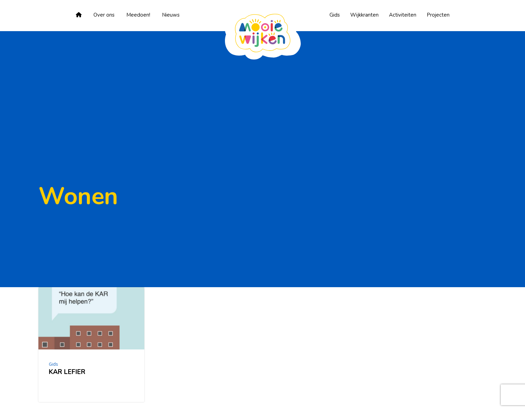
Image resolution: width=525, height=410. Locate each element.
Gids (334, 14)
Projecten (438, 14)
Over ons (104, 14)
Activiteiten (402, 14)
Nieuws (171, 14)
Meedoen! (138, 14)
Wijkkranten (364, 14)
